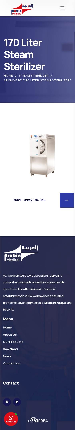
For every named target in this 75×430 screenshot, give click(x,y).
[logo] (21, 252)
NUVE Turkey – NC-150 (29, 200)
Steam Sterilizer (34, 75)
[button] (67, 200)
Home (8, 75)
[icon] (7, 402)
